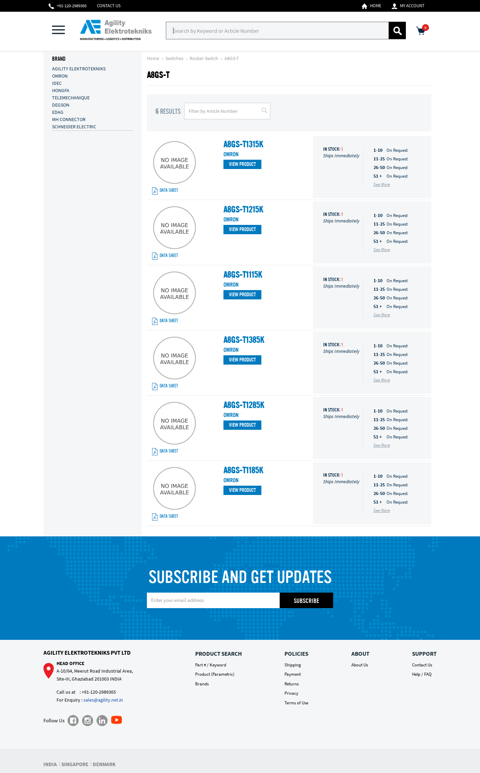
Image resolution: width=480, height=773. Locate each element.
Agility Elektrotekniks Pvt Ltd (87, 652)
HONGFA (60, 90)
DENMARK (104, 764)
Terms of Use (296, 703)
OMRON (60, 75)
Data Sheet (165, 191)
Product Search (218, 653)
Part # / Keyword (210, 665)
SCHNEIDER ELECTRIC (74, 126)
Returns (291, 684)
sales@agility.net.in (103, 700)
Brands (202, 684)
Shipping (292, 665)
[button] (62, 30)
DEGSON (60, 104)
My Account (408, 6)
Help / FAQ (422, 674)
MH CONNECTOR (69, 119)
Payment (292, 674)
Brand (59, 59)
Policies (296, 653)
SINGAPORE (74, 764)
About (360, 653)
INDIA (50, 764)
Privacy (291, 693)
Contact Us (109, 6)
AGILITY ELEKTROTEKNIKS (79, 68)
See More (381, 184)
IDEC (57, 83)
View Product (242, 164)
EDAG (57, 112)
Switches (175, 58)
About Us (359, 665)
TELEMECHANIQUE (71, 97)
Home (371, 6)
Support (424, 653)
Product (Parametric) (214, 674)
